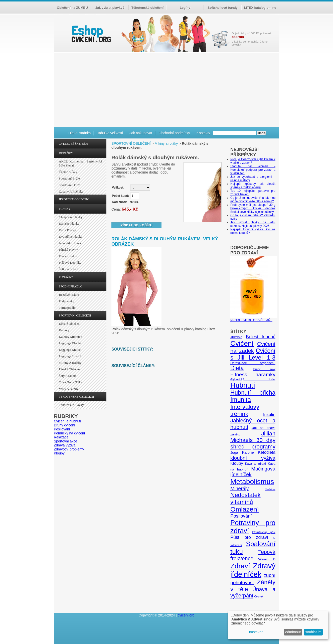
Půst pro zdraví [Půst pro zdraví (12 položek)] (249, 537)
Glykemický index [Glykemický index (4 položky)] (252, 379)
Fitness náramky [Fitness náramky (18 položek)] (252, 374)
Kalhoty (64, 330)
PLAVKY (65, 209)
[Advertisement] (166, 89)
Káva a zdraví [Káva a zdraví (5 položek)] (255, 463)
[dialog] (278, 625)
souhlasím (313, 632)
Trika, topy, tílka (70, 382)
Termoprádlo (67, 307)
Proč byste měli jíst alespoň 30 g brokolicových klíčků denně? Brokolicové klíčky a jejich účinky (252, 208)
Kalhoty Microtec (70, 337)
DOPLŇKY (66, 153)
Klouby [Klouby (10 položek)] (236, 463)
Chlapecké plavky (70, 217)
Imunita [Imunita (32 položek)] (240, 399)
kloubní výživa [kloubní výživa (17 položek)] (252, 458)
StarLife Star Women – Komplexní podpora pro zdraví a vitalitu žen (252, 170)
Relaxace (61, 437)
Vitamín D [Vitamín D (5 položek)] (266, 559)
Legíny (185, 8)
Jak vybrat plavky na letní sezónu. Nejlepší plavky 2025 (252, 224)
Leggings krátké (70, 350)
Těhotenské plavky (71, 405)
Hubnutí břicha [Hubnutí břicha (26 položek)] (252, 392)
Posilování (62, 429)
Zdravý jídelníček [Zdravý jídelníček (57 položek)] (252, 570)
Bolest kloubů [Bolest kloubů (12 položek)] (260, 336)
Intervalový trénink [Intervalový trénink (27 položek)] (244, 410)
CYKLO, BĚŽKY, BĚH (73, 143)
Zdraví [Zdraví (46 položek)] (240, 566)
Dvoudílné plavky (70, 236)
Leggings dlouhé (70, 343)
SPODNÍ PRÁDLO (70, 286)
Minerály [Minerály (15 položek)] (239, 488)
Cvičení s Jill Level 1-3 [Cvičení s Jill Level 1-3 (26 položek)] (252, 354)
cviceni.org (186, 615)
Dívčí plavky (67, 230)
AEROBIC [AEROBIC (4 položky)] (236, 337)
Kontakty (203, 133)
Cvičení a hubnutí (67, 421)
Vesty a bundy (68, 389)
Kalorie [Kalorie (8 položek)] (248, 452)
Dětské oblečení (69, 324)
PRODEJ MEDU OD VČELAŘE (253, 318)
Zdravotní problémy (69, 449)
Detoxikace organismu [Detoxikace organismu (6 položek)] (252, 363)
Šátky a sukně (68, 269)
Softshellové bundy (223, 8)
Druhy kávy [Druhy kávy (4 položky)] (264, 369)
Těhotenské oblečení (147, 8)
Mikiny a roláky (70, 363)
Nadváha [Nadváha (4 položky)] (270, 489)
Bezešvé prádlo (69, 294)
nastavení (256, 632)
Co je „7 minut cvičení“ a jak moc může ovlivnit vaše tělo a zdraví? (252, 199)
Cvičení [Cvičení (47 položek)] (242, 343)
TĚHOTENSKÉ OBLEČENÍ (76, 396)
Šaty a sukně (67, 376)
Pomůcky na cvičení (69, 433)
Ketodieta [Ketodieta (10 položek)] (266, 452)
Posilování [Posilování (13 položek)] (241, 516)
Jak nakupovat (140, 133)
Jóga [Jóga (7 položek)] (234, 452)
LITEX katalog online (260, 8)
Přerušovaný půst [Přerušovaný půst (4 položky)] (263, 532)
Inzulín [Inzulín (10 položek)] (269, 414)
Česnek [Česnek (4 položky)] (258, 596)
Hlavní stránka (79, 133)
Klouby (59, 453)
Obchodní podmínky (174, 133)
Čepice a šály (68, 172)
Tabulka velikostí (110, 133)
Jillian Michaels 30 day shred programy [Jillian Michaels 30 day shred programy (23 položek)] (252, 440)
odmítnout (293, 632)
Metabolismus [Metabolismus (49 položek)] (252, 481)
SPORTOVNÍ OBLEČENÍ (75, 315)
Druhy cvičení (64, 425)
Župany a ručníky (71, 191)
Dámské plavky (69, 223)
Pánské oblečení (70, 369)
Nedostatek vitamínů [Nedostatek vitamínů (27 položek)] (245, 498)
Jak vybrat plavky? (109, 8)
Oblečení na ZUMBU (72, 8)
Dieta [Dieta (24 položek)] (237, 368)
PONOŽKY (66, 277)
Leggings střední (70, 356)
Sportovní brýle (69, 178)
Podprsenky (66, 301)
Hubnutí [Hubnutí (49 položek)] (242, 385)
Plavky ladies (68, 256)
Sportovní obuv (69, 185)
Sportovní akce (65, 441)
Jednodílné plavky (71, 243)
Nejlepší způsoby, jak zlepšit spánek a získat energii (252, 185)
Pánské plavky (68, 249)
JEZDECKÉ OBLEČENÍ (74, 199)
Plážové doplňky (70, 262)
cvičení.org (90, 34)
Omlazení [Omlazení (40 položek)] (244, 509)
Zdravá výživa (64, 445)
